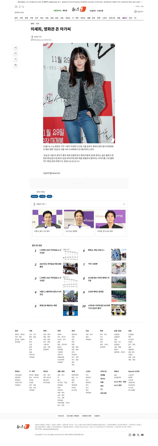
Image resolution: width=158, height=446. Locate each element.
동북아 (59, 334)
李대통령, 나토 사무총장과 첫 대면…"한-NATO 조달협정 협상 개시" (34, 2)
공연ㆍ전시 (60, 375)
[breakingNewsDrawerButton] (20, 6)
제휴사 (116, 371)
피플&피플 (60, 357)
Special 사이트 (133, 371)
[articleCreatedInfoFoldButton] (51, 40)
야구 (87, 375)
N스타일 (74, 390)
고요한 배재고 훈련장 (96, 291)
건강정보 (60, 390)
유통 (129, 347)
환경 (30, 347)
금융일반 (117, 334)
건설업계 (17, 385)
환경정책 (46, 350)
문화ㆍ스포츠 (104, 344)
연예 (73, 371)
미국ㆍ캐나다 (61, 337)
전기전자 (131, 339)
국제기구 (60, 355)
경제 (44, 331)
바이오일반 (46, 382)
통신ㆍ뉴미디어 (34, 377)
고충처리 (97, 416)
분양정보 (17, 380)
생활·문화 (61, 371)
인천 (73, 342)
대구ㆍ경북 (75, 357)
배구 (87, 385)
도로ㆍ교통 (60, 398)
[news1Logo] (23, 426)
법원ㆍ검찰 (32, 337)
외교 (87, 331)
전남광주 (74, 355)
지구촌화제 (60, 360)
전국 (73, 331)
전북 (73, 352)
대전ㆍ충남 (75, 350)
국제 (59, 331)
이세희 (42, 196)
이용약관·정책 (86, 416)
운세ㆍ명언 (60, 395)
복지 (30, 342)
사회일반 (31, 357)
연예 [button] (32, 24)
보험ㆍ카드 (117, 342)
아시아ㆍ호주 (61, 339)
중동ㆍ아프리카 (62, 344)
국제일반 (60, 362)
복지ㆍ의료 (46, 375)
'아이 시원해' (93, 264)
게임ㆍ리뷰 (32, 388)
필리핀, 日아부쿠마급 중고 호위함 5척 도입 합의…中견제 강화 (77, 2)
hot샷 (49, 196)
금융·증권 (117, 331)
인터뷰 (74, 388)
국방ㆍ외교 (89, 334)
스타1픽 (130, 380)
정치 (16, 331)
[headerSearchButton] (23, 6)
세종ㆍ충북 (75, 347)
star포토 (34, 196)
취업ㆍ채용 (131, 360)
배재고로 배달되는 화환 (48, 305)
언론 (58, 388)
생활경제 (131, 350)
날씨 (30, 350)
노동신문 (100, 11)
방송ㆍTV (75, 377)
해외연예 (74, 385)
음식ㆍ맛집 (60, 405)
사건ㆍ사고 (32, 334)
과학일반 (31, 390)
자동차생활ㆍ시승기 (63, 403)
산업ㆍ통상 (46, 339)
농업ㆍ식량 (46, 347)
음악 (73, 382)
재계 (129, 337)
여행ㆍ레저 (60, 393)
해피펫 (65, 11)
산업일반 (131, 334)
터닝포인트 (131, 385)
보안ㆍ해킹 (32, 385)
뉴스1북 (130, 388)
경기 (73, 339)
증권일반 (117, 344)
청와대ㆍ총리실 (19, 334)
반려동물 (60, 400)
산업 (129, 331)
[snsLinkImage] (130, 435)
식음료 (130, 355)
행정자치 (74, 334)
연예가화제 (75, 375)
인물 (30, 352)
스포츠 (88, 371)
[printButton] (16, 65)
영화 (73, 380)
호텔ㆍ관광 (131, 357)
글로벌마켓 (117, 377)
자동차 (130, 342)
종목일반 (88, 393)
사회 (30, 331)
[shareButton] (16, 47)
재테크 (116, 350)
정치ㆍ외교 (103, 334)
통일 (87, 337)
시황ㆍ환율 (117, 347)
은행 (115, 339)
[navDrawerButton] (16, 6)
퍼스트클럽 (131, 390)
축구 (87, 380)
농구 (87, 388)
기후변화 (60, 352)
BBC (115, 375)
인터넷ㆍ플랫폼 (34, 375)
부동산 (17, 371)
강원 (73, 344)
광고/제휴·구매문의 (73, 416)
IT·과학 (32, 371)
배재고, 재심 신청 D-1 (96, 250)
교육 (30, 339)
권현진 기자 (37, 37)
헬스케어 (46, 380)
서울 (73, 337)
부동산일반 (18, 375)
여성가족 (31, 355)
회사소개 (61, 416)
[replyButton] (16, 53)
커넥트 (138, 6)
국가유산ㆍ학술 (62, 382)
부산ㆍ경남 (75, 360)
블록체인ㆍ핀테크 (119, 352)
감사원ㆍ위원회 (19, 339)
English (93, 11)
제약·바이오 (47, 377)
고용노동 (46, 344)
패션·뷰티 (131, 352)
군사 (101, 337)
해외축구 (88, 382)
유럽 (58, 342)
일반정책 (17, 377)
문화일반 (60, 385)
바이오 (45, 371)
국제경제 (60, 350)
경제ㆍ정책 (46, 334)
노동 (30, 344)
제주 (73, 365)
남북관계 (102, 347)
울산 (73, 362)
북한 (101, 331)
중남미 (59, 347)
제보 (142, 6)
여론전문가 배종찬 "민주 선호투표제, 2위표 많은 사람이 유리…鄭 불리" (121, 2)
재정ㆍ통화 (46, 337)
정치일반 (17, 342)
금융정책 (117, 337)
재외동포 (88, 339)
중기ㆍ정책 (131, 344)
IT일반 (31, 382)
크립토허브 (57, 11)
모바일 (31, 380)
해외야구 (88, 377)
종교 (58, 380)
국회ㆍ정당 (18, 337)
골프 (87, 390)
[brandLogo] (79, 9)
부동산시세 (18, 382)
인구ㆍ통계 (46, 342)
